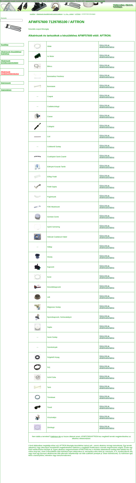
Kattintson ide (55, 437)
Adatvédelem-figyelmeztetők (95, 1)
